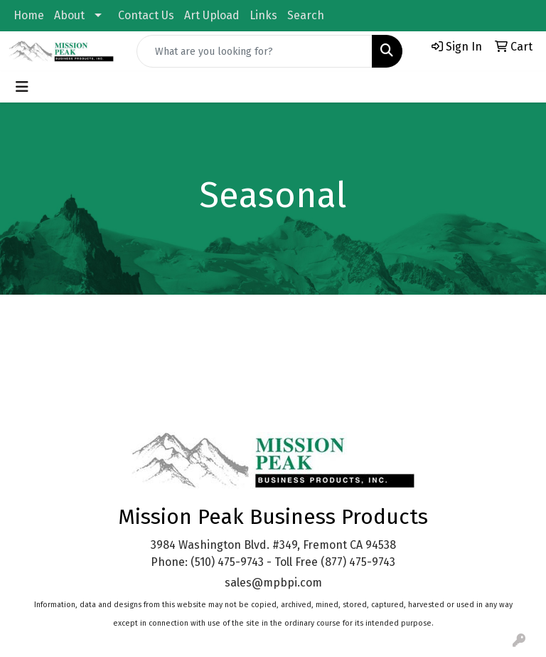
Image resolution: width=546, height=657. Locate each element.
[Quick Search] (254, 51)
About (69, 15)
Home (29, 15)
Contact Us (146, 15)
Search (305, 15)
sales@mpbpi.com (273, 582)
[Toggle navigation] (22, 87)
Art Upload (212, 15)
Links (263, 15)
